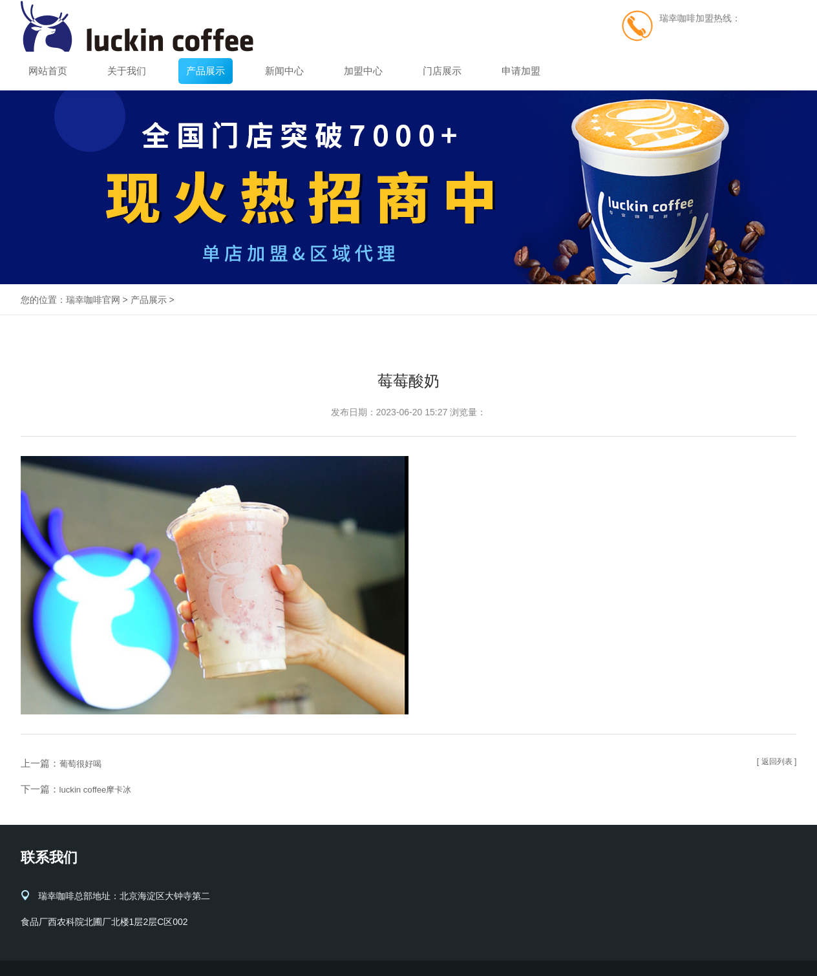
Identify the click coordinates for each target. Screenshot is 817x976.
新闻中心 (284, 70)
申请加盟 (521, 70)
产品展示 (205, 70)
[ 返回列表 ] (773, 763)
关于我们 (126, 70)
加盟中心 (363, 70)
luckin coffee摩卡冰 (100, 789)
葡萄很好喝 (83, 763)
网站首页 (47, 70)
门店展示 (442, 70)
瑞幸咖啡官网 (93, 300)
